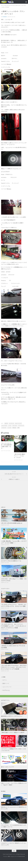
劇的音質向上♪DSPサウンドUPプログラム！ (12, 716)
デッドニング (21, 425)
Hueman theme (21, 856)
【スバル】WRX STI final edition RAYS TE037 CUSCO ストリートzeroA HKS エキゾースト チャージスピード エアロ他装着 (14, 667)
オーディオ (12, 5)
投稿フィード (5, 683)
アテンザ (6, 5)
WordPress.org (5, 690)
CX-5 (2, 5)
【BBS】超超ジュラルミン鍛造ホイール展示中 (12, 732)
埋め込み (14, 427)
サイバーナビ (4, 425)
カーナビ (24, 5)
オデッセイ (18, 5)
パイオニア (4, 427)
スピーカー (15, 425)
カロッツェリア (18, 423)
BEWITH (6, 423)
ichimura (4, 16)
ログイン (4, 680)
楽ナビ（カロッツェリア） (8, 767)
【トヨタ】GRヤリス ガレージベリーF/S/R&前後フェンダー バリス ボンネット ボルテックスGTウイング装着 (14, 625)
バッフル (9, 427)
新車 (18, 427)
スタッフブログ (5, 7)
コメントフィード (6, 687)
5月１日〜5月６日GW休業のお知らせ (11, 523)
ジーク (9, 425)
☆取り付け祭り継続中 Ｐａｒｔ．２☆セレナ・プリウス (20, 456)
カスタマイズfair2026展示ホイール (11, 561)
